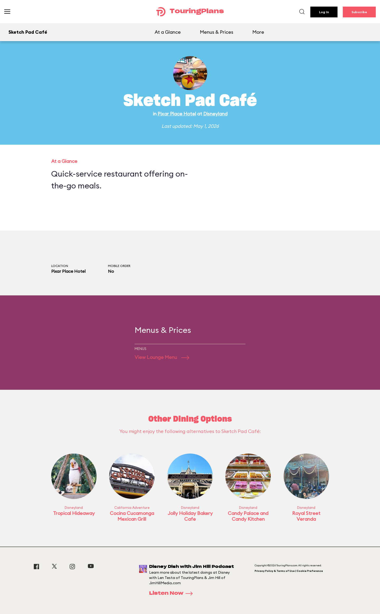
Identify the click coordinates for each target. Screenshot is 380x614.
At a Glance (168, 32)
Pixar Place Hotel (177, 114)
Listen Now (172, 593)
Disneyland (215, 114)
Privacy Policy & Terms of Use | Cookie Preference (289, 571)
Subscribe (359, 12)
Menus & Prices (216, 32)
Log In (324, 12)
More (258, 32)
